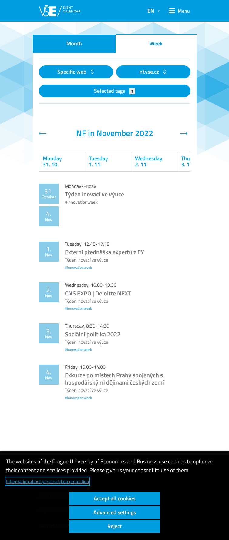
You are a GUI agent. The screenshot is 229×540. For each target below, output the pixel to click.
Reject (114, 526)
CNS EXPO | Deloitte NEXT (98, 293)
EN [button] (150, 11)
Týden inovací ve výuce (94, 194)
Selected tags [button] (114, 91)
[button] (178, 11)
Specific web (72, 72)
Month (74, 43)
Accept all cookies (114, 498)
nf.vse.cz (150, 72)
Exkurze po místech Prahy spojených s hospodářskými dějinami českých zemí (114, 378)
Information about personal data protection (47, 481)
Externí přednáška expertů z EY (104, 252)
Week (156, 43)
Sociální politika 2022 (92, 334)
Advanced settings (114, 512)
